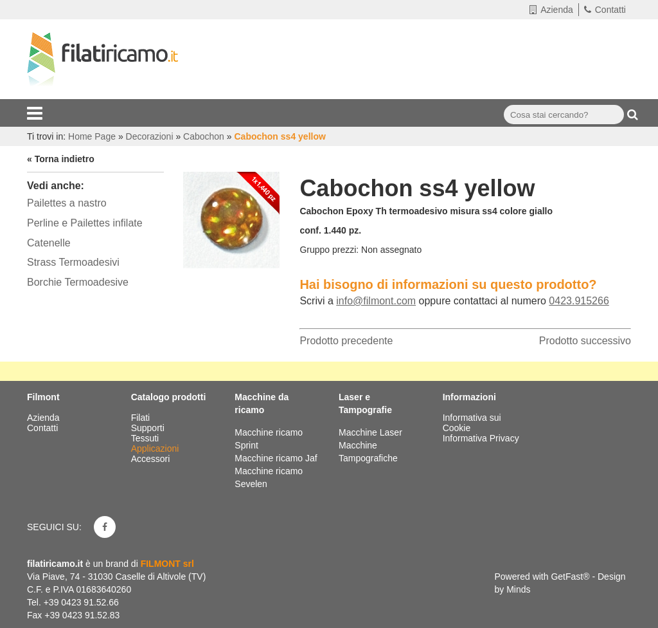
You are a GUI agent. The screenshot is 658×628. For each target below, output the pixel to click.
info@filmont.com (376, 300)
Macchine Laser (370, 432)
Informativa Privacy (481, 438)
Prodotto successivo (585, 340)
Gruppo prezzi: (329, 250)
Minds (518, 589)
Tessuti (146, 438)
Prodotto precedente (346, 340)
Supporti (149, 428)
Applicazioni (156, 448)
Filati (141, 417)
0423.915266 (579, 300)
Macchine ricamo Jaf (276, 458)
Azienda (551, 10)
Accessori (152, 459)
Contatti (605, 10)
